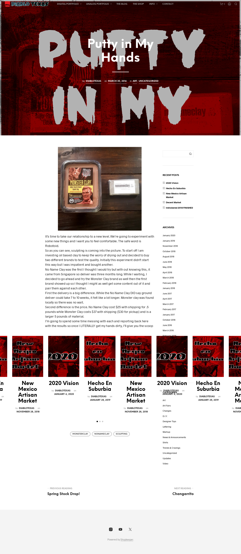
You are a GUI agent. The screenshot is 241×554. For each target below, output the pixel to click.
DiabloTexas (93, 81)
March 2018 (168, 277)
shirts (165, 442)
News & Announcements (174, 437)
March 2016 (168, 330)
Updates (167, 458)
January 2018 (169, 288)
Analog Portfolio (97, 4)
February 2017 (169, 309)
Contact (167, 4)
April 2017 (167, 298)
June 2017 (167, 293)
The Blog (121, 4)
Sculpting (121, 434)
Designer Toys (169, 421)
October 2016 (169, 319)
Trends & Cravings (171, 447)
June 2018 (167, 261)
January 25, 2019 (100, 400)
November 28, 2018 (28, 412)
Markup (166, 432)
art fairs (167, 405)
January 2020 (169, 235)
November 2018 (170, 246)
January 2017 (169, 314)
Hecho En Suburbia (100, 386)
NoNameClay (101, 434)
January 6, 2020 (64, 394)
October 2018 (169, 251)
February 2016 (169, 335)
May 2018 (167, 267)
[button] (222, 4)
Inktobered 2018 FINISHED (179, 207)
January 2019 (169, 240)
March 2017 (168, 304)
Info (152, 4)
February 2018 (169, 283)
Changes (167, 410)
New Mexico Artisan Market (27, 392)
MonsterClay (80, 434)
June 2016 (167, 325)
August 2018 (168, 256)
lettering (167, 426)
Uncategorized (148, 81)
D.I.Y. (165, 416)
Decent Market (173, 202)
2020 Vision (64, 383)
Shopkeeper (126, 539)
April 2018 (167, 272)
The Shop (138, 4)
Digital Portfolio (68, 4)
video (165, 463)
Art (135, 81)
